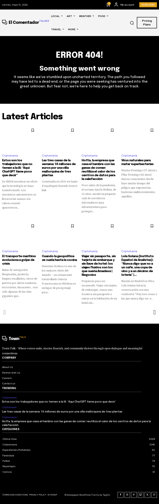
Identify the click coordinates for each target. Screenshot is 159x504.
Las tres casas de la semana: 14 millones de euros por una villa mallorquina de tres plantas (59, 168)
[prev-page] (4, 312)
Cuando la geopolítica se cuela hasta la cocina (59, 258)
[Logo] (25, 23)
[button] (132, 23)
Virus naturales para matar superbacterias (137, 162)
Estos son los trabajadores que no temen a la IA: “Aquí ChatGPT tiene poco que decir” (17, 168)
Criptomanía (10, 155)
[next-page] (154, 312)
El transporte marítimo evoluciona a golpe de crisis (19, 260)
